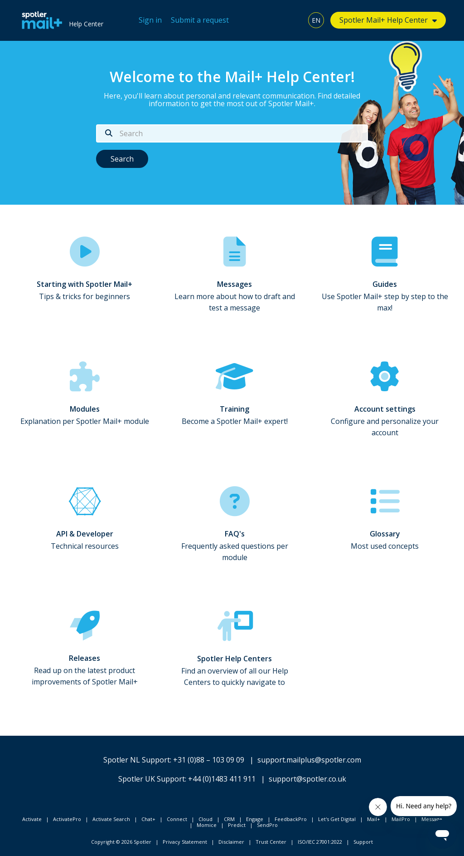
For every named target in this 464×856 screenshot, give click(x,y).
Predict (237, 825)
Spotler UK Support (151, 779)
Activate (32, 819)
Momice (207, 825)
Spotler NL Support (136, 760)
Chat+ (148, 819)
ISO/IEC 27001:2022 (320, 841)
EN (316, 20)
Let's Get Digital (337, 819)
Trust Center (271, 841)
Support (363, 841)
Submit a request (200, 20)
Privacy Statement (185, 841)
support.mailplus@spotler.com (309, 760)
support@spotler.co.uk (307, 779)
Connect (177, 819)
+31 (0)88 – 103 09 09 (208, 760)
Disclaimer (231, 841)
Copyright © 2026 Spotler (121, 841)
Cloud (205, 819)
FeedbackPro (291, 819)
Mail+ (373, 819)
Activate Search (111, 819)
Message (431, 819)
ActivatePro (67, 819)
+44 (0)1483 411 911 (222, 779)
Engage (254, 819)
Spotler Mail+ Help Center (383, 20)
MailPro (401, 819)
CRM (229, 819)
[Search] (232, 133)
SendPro (267, 825)
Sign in (150, 20)
